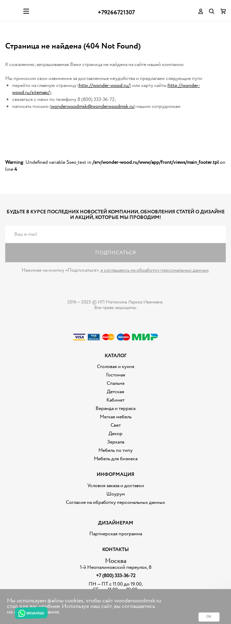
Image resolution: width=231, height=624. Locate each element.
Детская (115, 391)
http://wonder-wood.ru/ (104, 85)
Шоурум (115, 494)
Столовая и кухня (115, 366)
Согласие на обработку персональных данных (115, 502)
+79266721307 (116, 12)
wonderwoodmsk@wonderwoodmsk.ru (92, 106)
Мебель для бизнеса (115, 458)
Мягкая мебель (116, 416)
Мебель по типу (115, 450)
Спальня (116, 383)
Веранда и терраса (115, 408)
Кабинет (115, 400)
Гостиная (115, 375)
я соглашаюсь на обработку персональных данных (154, 270)
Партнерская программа (115, 533)
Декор (115, 433)
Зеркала (115, 442)
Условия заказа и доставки (115, 485)
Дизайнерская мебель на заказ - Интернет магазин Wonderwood (11, 10)
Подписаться (115, 252)
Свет (116, 425)
